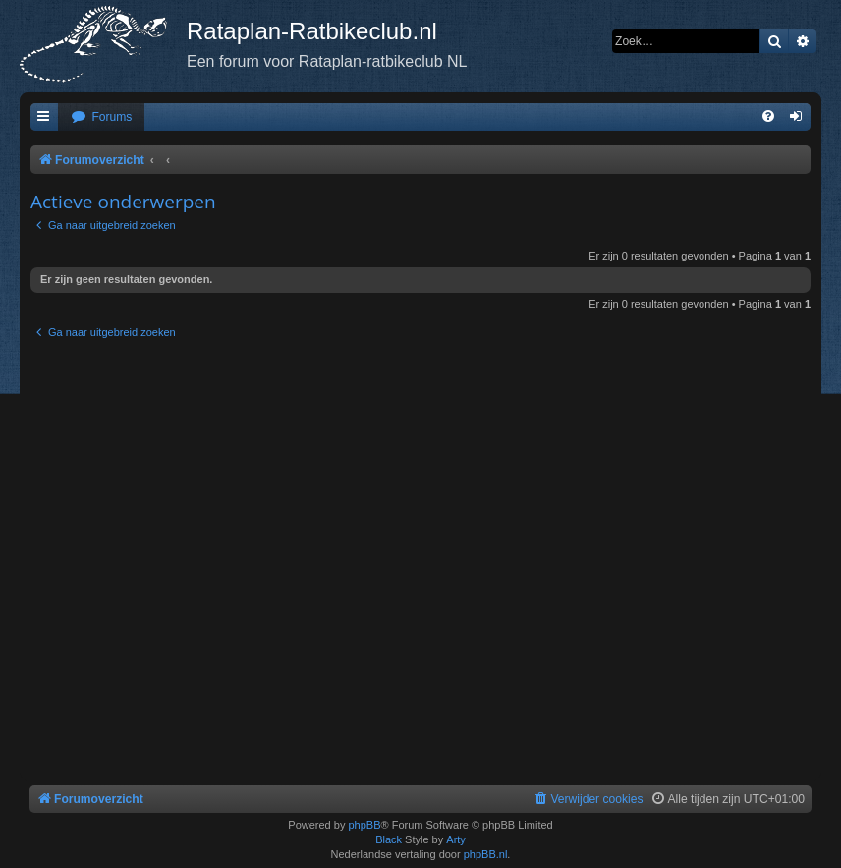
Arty (456, 839)
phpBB (364, 825)
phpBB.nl (486, 854)
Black (388, 839)
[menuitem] (101, 117)
